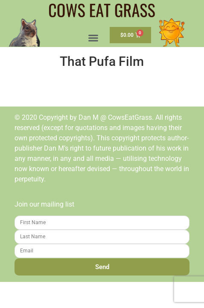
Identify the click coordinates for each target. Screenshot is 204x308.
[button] (93, 38)
